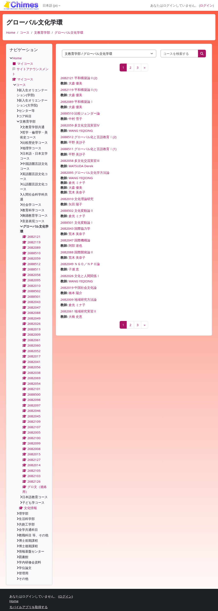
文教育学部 (42, 32)
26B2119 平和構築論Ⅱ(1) (78, 89)
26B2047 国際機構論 (75, 240)
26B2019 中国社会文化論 (78, 287)
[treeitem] (29, 318)
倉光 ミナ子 (77, 182)
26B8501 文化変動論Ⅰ (76, 222)
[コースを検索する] (180, 54)
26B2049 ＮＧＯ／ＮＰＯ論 (81, 264)
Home (10, 32)
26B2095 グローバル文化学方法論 (84, 172)
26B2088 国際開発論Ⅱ (76, 252)
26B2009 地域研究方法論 (78, 299)
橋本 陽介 (75, 293)
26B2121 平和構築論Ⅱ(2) (78, 78)
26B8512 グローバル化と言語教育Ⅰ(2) (88, 137)
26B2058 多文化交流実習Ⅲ (80, 160)
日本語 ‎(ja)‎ (50, 5)
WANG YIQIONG (81, 130)
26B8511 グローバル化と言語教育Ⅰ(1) (88, 149)
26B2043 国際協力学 (76, 228)
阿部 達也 (75, 245)
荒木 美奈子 (77, 192)
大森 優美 (75, 83)
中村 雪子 (75, 118)
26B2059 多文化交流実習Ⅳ (80, 125)
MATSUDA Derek (81, 166)
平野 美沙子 (77, 142)
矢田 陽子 (75, 204)
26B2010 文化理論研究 (76, 199)
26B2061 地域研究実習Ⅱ (78, 311)
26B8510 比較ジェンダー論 (80, 113)
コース (24, 32)
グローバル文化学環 (68, 32)
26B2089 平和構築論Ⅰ (76, 101)
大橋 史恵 (75, 316)
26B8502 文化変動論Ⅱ (76, 210)
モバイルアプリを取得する (28, 607)
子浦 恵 (74, 269)
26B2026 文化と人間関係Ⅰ (80, 276)
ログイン (206, 5)
